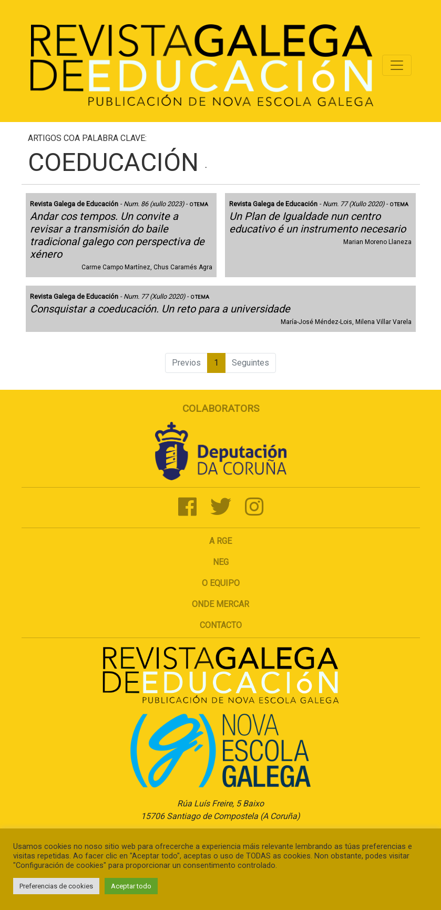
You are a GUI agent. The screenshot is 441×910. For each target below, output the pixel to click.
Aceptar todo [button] (131, 886)
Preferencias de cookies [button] (56, 886)
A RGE (220, 541)
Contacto (221, 625)
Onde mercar (220, 604)
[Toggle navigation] (397, 65)
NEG (221, 562)
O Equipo (221, 583)
